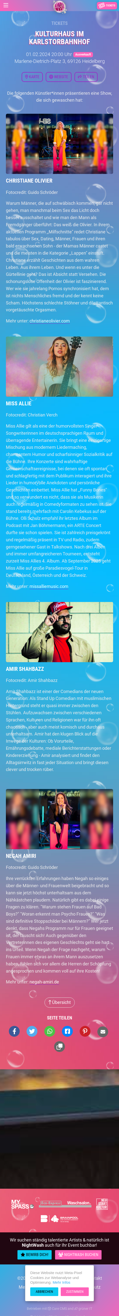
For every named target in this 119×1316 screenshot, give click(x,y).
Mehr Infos (61, 1282)
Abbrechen (44, 1292)
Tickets (59, 23)
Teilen (86, 77)
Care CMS (57, 1309)
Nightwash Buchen (78, 1254)
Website (58, 77)
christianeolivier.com (50, 320)
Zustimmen (75, 1292)
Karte (32, 77)
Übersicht (59, 1002)
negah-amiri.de (44, 981)
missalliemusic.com (49, 586)
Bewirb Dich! (34, 1254)
